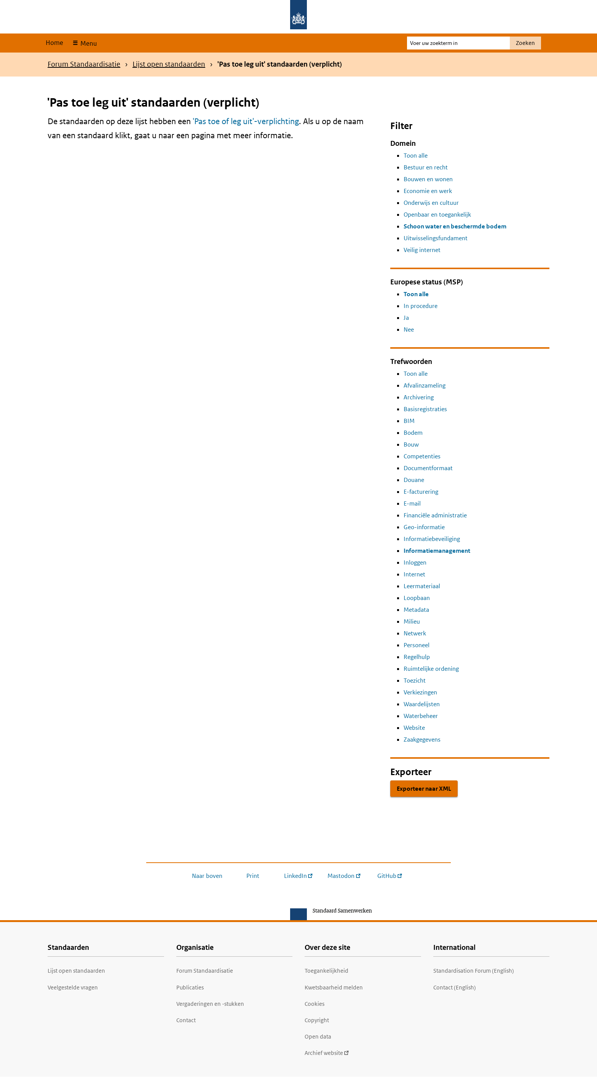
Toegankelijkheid (326, 970)
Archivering (419, 397)
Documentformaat (428, 468)
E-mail (412, 503)
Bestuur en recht (426, 167)
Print (252, 876)
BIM (409, 421)
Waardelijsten (422, 704)
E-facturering (421, 492)
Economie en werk (428, 191)
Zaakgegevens (422, 740)
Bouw (411, 444)
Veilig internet (422, 250)
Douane (414, 480)
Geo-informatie (424, 527)
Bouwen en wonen (428, 179)
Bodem (413, 433)
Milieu (412, 621)
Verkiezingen (420, 692)
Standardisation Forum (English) (473, 970)
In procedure (420, 306)
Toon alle (416, 156)
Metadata (416, 610)
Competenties (422, 456)
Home (54, 42)
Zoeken (525, 42)
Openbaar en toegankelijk (437, 215)
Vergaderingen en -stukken (210, 1003)
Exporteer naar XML (424, 789)
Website (414, 728)
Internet (414, 574)
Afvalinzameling (424, 385)
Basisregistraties (425, 409)
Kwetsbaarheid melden (334, 987)
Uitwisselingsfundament (436, 238)
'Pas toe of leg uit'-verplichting (246, 121)
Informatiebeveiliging (432, 539)
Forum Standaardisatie (84, 64)
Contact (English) (454, 987)
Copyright (317, 1020)
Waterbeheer (421, 716)
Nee (409, 329)
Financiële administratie (435, 515)
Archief (327, 1052)
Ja (406, 318)
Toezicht (415, 680)
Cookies (314, 1003)
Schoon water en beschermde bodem (455, 226)
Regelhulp (417, 657)
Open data (318, 1036)
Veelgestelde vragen (73, 987)
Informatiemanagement (437, 551)
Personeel (416, 645)
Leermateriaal (422, 586)
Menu (88, 43)
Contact (186, 1020)
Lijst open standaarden (168, 64)
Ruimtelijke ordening (431, 669)
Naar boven (207, 876)
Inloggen (415, 562)
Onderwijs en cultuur (431, 203)
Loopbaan (417, 598)
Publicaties (190, 987)
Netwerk (415, 633)
